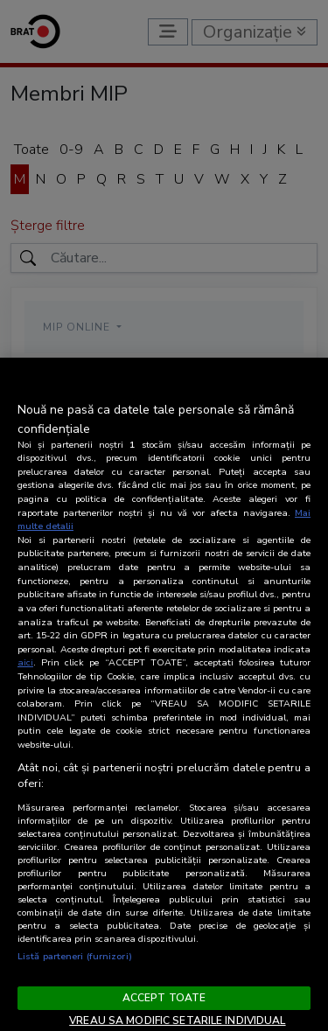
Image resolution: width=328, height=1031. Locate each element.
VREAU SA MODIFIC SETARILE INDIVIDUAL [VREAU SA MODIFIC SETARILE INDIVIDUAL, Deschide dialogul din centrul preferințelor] (177, 1021)
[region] (164, 694)
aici (25, 662)
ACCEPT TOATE (164, 998)
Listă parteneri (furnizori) (74, 956)
